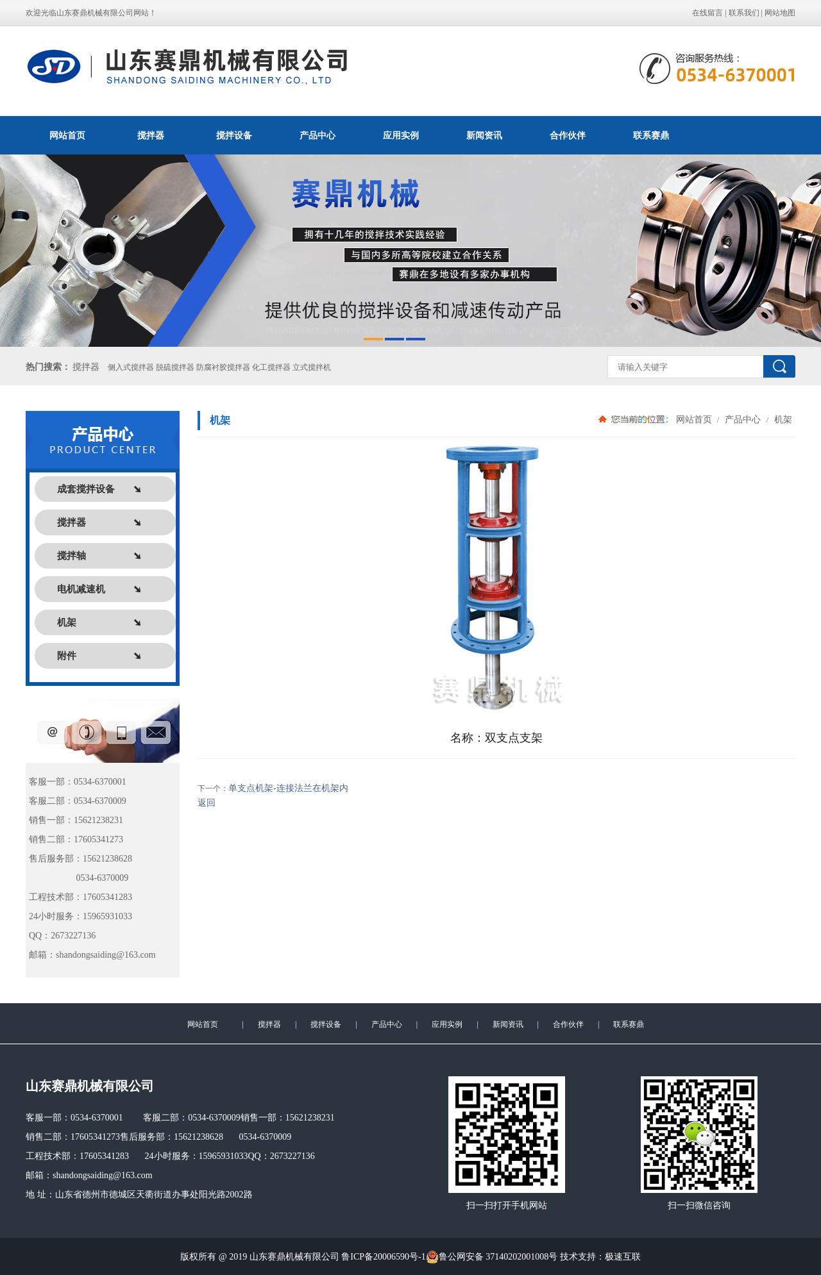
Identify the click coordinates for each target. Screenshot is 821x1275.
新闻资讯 (484, 135)
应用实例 (401, 135)
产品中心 (317, 135)
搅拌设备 (234, 135)
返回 (207, 803)
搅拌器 (150, 135)
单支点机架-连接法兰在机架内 (288, 788)
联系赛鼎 (651, 135)
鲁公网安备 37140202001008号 (492, 1257)
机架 (782, 419)
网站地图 (780, 12)
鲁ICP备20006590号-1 (383, 1257)
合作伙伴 (568, 135)
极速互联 (623, 1257)
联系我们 (744, 12)
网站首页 (67, 135)
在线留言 (707, 12)
